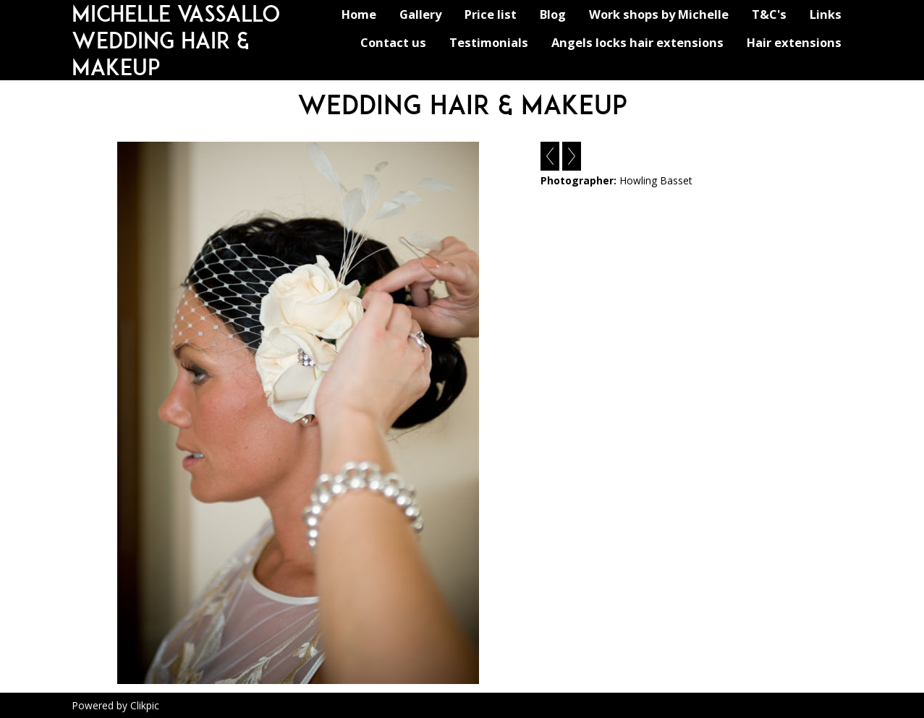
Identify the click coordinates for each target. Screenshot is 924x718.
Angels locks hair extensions (637, 42)
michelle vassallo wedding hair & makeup (176, 40)
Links (826, 14)
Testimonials (488, 42)
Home (359, 14)
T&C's (769, 14)
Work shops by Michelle (659, 14)
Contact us (393, 42)
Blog (553, 14)
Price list (491, 14)
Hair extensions (794, 42)
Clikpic (144, 705)
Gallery (420, 14)
